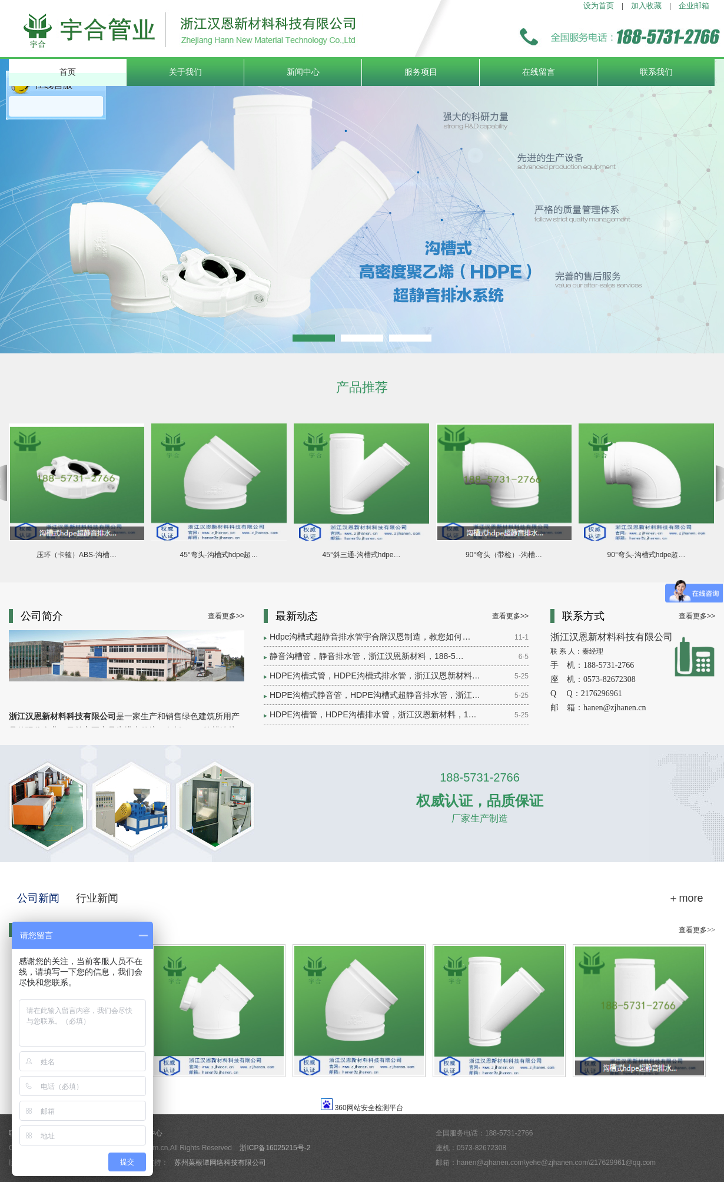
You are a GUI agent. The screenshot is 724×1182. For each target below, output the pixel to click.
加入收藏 (646, 5)
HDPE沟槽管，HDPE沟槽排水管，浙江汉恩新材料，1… (373, 714)
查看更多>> (226, 616)
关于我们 (185, 72)
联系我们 (656, 72)
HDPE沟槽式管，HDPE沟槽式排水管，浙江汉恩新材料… (375, 675)
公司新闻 (38, 898)
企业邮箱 (694, 5)
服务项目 (420, 72)
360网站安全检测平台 (369, 1108)
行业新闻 (97, 898)
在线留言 (538, 72)
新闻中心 (303, 72)
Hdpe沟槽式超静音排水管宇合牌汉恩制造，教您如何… (370, 636)
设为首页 (598, 5)
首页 (67, 72)
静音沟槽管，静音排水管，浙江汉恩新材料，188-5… (367, 656)
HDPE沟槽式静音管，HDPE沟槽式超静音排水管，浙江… (375, 695)
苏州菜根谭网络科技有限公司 (220, 1162)
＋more (685, 898)
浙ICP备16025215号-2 (275, 1148)
